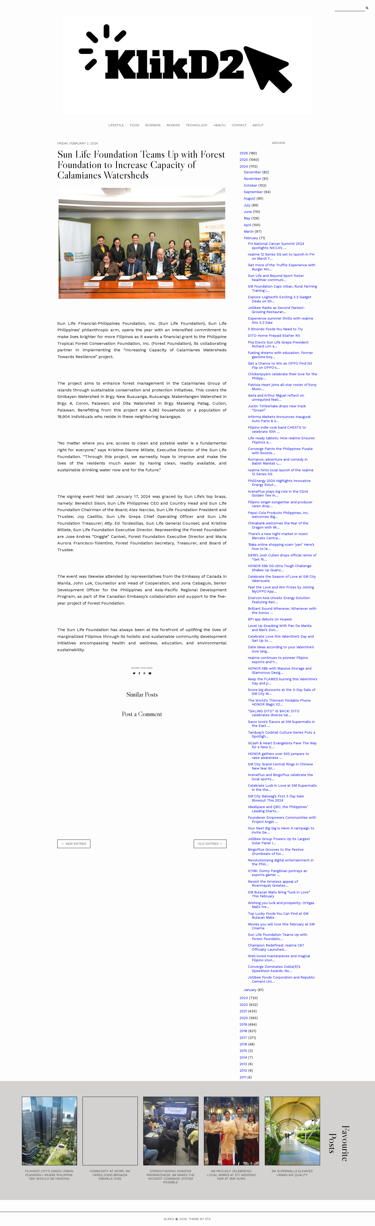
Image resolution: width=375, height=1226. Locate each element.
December (253, 172)
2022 (244, 1005)
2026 (244, 153)
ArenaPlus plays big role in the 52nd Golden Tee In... (278, 494)
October (251, 185)
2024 (244, 166)
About (258, 125)
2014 (244, 1057)
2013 (244, 1064)
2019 (244, 1024)
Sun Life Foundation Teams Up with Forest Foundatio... (277, 937)
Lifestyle (116, 125)
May (247, 218)
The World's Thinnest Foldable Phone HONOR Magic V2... (279, 702)
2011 (243, 1077)
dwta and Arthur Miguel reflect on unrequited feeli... (276, 397)
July (248, 205)
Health (220, 125)
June (248, 212)
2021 (244, 1011)
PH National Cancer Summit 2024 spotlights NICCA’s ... (276, 246)
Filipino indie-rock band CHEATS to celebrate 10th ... (277, 429)
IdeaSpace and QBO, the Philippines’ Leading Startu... (278, 809)
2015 (244, 1051)
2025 (244, 160)
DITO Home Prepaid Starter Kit (274, 336)
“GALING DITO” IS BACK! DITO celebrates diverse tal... (273, 713)
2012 (244, 1070)
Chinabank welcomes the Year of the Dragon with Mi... (278, 525)
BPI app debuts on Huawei (270, 619)
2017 (244, 1038)
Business (153, 125)
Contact (239, 125)
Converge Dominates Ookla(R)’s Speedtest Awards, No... (274, 969)
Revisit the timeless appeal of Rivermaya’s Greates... (273, 884)
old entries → (210, 844)
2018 (244, 1031)
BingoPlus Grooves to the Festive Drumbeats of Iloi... (276, 852)
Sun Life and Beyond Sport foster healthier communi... (276, 278)
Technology (197, 125)
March (249, 231)
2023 (244, 998)
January (251, 990)
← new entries (73, 844)
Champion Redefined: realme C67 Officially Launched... (276, 947)
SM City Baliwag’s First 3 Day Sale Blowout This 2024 (276, 798)
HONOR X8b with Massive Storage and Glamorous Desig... (279, 670)
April (248, 225)
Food (134, 125)
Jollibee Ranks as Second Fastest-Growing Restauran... (276, 310)
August (250, 198)
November (253, 179)
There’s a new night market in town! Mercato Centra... (278, 536)
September (254, 192)
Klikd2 (169, 1219)
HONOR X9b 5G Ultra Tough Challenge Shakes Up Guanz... (279, 568)
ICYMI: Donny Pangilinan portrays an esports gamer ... (277, 873)
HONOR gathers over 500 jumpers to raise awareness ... (278, 756)
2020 (244, 1018)
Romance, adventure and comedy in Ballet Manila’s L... (278, 462)
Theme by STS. (200, 1219)
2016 (244, 1044)
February (251, 238)
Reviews (173, 125)
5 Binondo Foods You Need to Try (275, 329)
